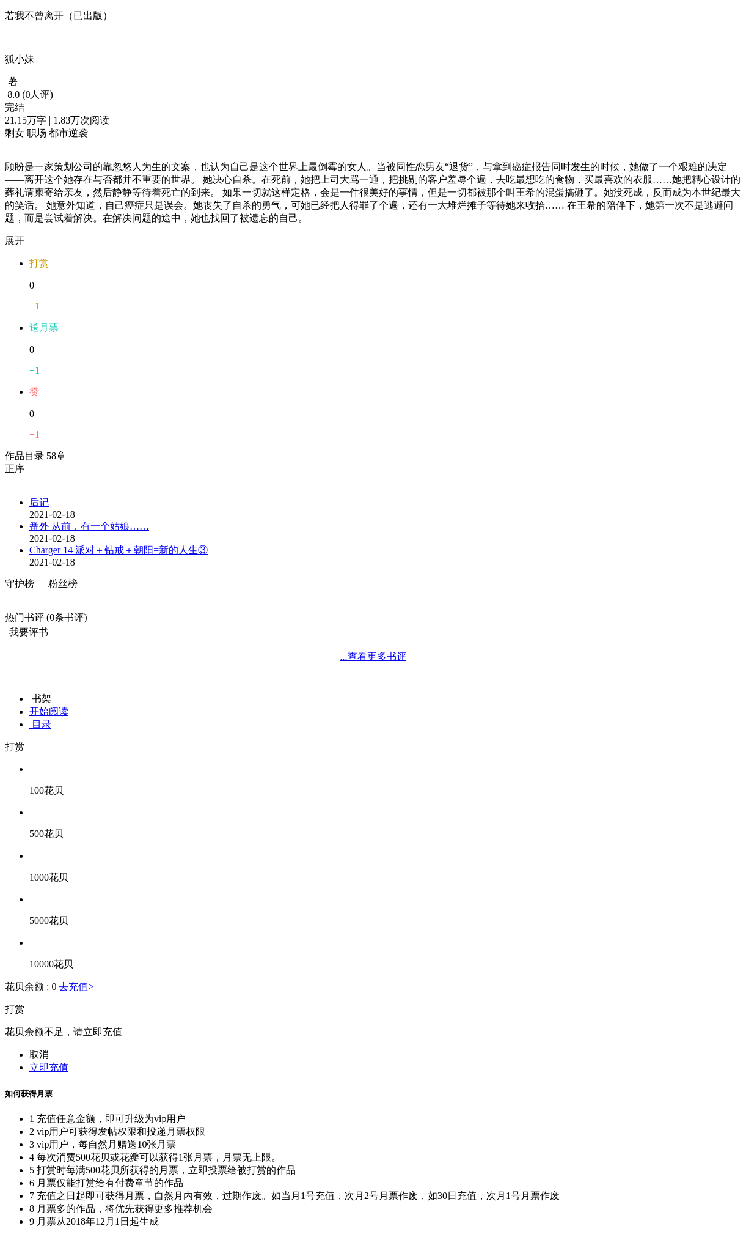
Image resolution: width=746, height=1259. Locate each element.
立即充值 (48, 1067)
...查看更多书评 (373, 656)
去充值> (76, 986)
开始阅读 (48, 711)
